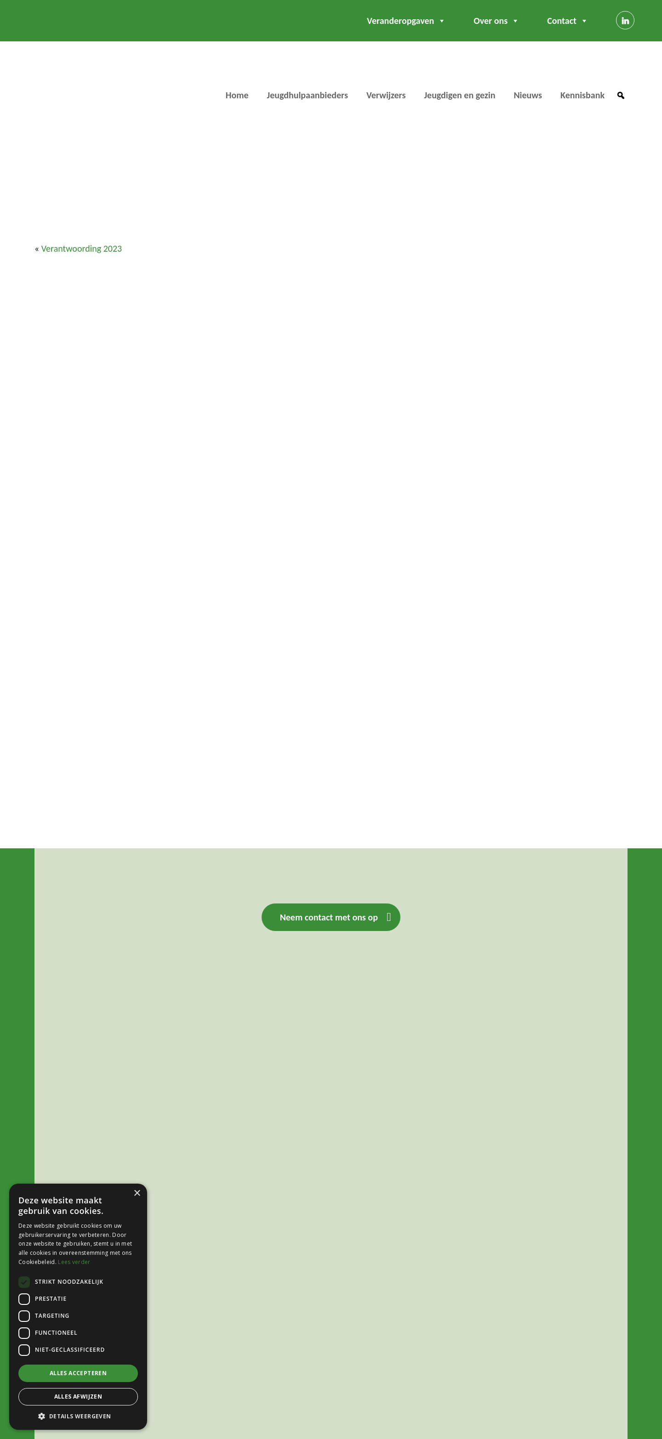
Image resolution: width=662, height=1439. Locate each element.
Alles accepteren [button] (78, 1373)
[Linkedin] (625, 20)
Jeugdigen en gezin (459, 95)
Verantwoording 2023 (81, 248)
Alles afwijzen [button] (78, 1396)
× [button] (136, 1193)
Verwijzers (386, 95)
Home (237, 95)
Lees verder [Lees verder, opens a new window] (74, 1262)
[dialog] (78, 1307)
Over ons (496, 20)
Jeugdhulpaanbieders (307, 95)
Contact (567, 20)
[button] (621, 95)
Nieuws (528, 95)
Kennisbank (582, 95)
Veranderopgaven (406, 20)
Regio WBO (65, 80)
